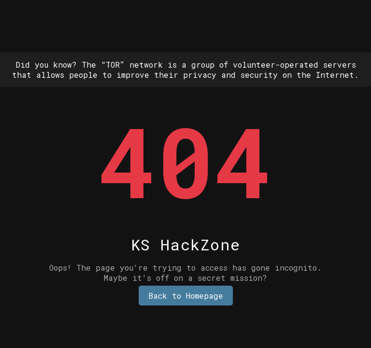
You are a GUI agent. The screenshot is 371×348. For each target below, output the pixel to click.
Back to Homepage (185, 295)
